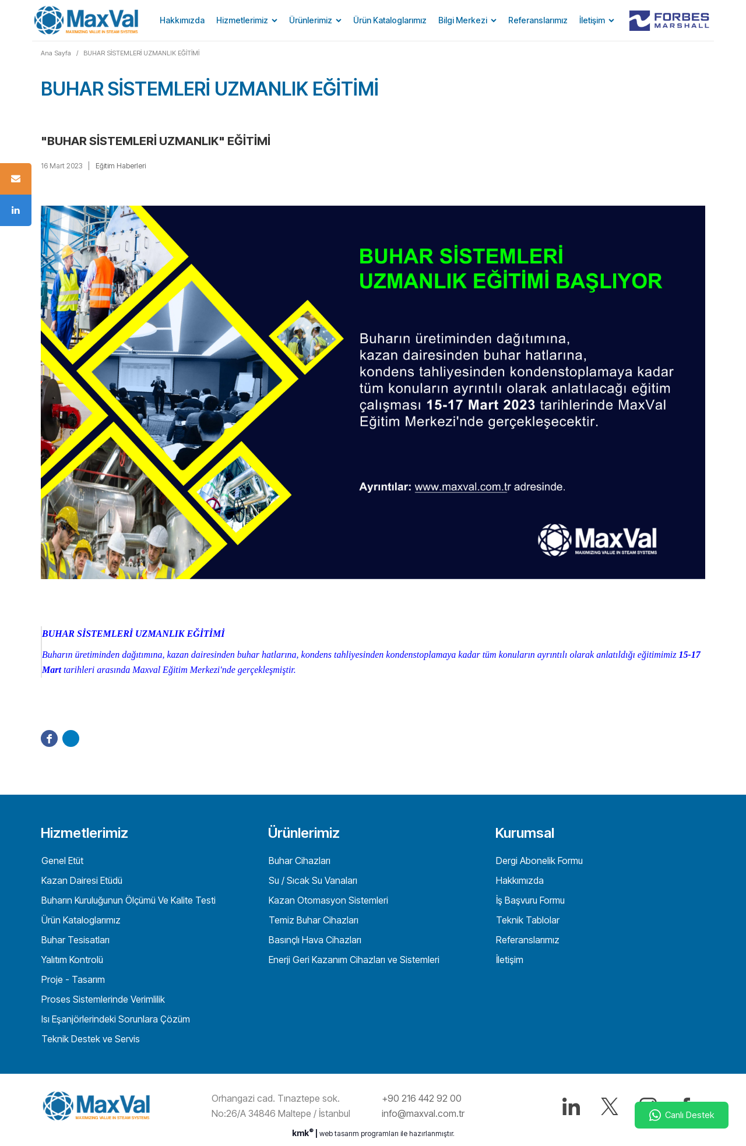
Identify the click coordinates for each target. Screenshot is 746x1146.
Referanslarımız (538, 20)
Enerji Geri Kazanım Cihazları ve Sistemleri (352, 959)
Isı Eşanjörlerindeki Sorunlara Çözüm (114, 1019)
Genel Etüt (61, 860)
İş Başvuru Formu (529, 900)
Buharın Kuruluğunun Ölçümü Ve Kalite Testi (127, 900)
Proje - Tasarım (72, 979)
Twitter (70, 738)
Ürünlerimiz (310, 20)
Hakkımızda (182, 20)
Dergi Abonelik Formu (538, 860)
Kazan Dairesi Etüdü (80, 880)
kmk (303, 1133)
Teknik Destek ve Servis (89, 1039)
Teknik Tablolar (527, 920)
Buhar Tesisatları (74, 940)
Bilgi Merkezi (462, 20)
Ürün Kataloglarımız (390, 20)
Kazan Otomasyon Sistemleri (327, 900)
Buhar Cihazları (298, 860)
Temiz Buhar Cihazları (312, 920)
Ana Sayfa (56, 53)
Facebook (49, 738)
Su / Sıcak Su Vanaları (311, 880)
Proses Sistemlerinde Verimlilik (102, 999)
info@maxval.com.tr (423, 1113)
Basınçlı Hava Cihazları (313, 940)
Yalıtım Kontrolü (71, 959)
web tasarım (339, 1133)
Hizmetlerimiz (242, 20)
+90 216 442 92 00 (422, 1098)
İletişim (592, 20)
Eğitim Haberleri (121, 165)
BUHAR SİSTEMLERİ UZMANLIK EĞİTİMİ (141, 53)
